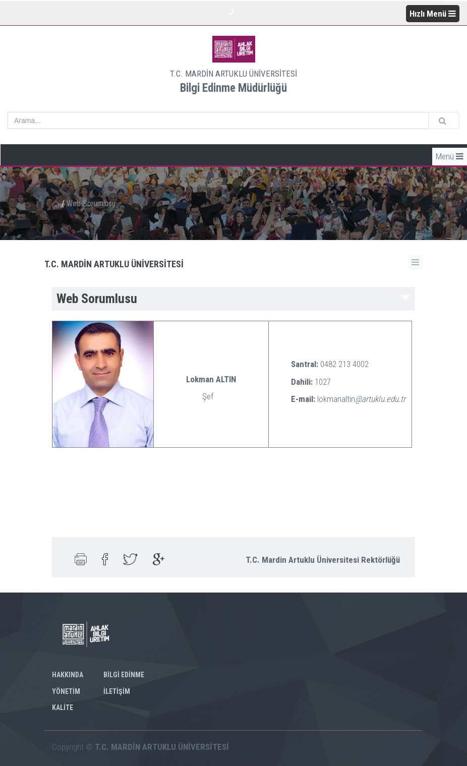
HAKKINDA (67, 675)
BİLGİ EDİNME (123, 675)
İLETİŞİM (116, 691)
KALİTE (62, 707)
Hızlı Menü (433, 14)
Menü (449, 156)
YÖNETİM (66, 691)
